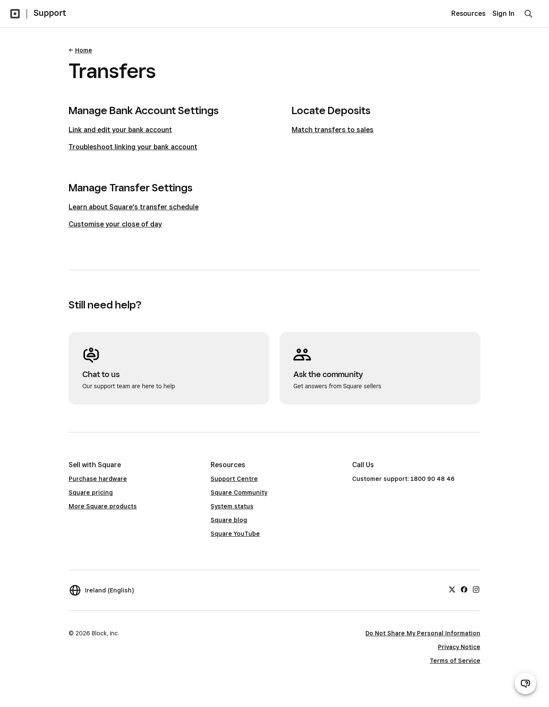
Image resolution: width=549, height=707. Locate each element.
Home (83, 50)
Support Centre (234, 478)
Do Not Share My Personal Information (422, 633)
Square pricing (91, 492)
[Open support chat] (525, 683)
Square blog (229, 520)
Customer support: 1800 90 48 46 (403, 478)
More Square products (103, 506)
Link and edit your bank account (120, 130)
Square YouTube (235, 533)
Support (49, 13)
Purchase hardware (98, 478)
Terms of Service (455, 660)
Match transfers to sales (333, 130)
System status (232, 506)
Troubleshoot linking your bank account (133, 147)
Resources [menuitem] (468, 13)
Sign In (503, 13)
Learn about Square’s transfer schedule (134, 207)
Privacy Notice (459, 647)
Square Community (239, 492)
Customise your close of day (115, 224)
